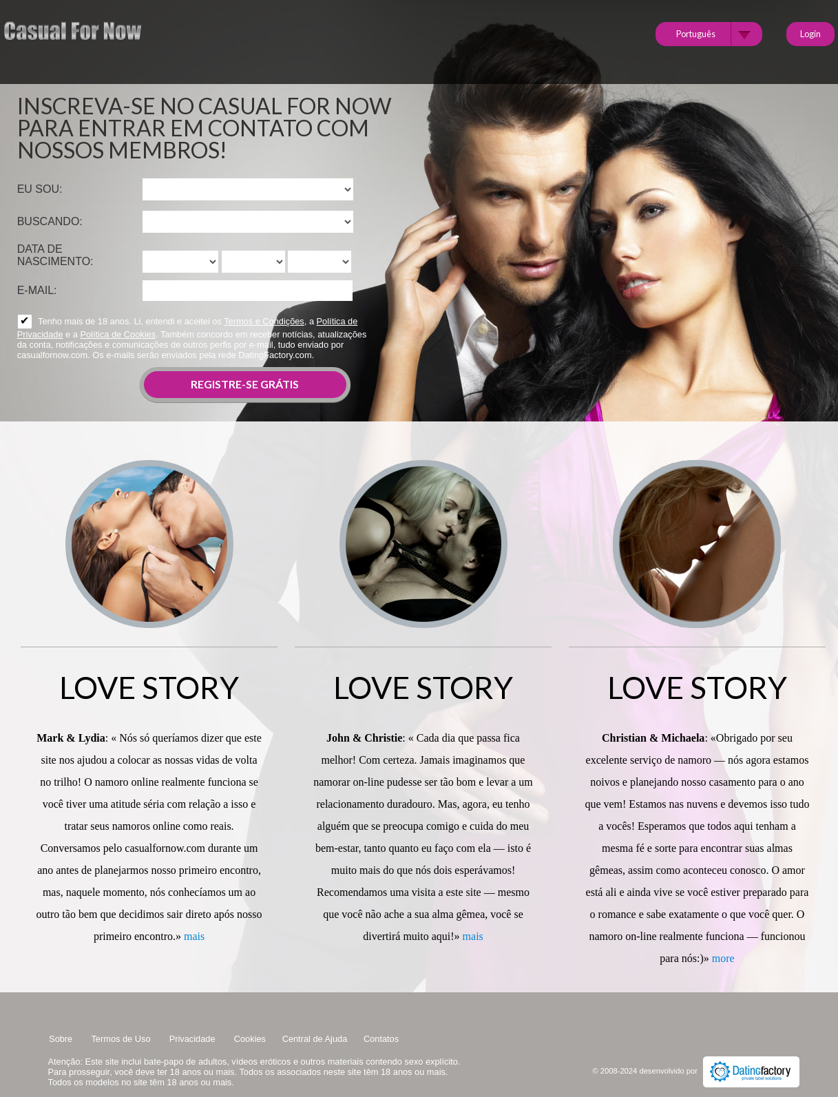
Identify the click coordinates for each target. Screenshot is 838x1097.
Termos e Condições (264, 321)
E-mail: (37, 290)
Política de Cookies (118, 334)
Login (810, 33)
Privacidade (193, 1039)
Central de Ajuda (315, 1039)
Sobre (62, 1039)
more (723, 958)
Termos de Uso (122, 1039)
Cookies (250, 1039)
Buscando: (50, 221)
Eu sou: (40, 189)
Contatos (381, 1039)
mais (194, 936)
